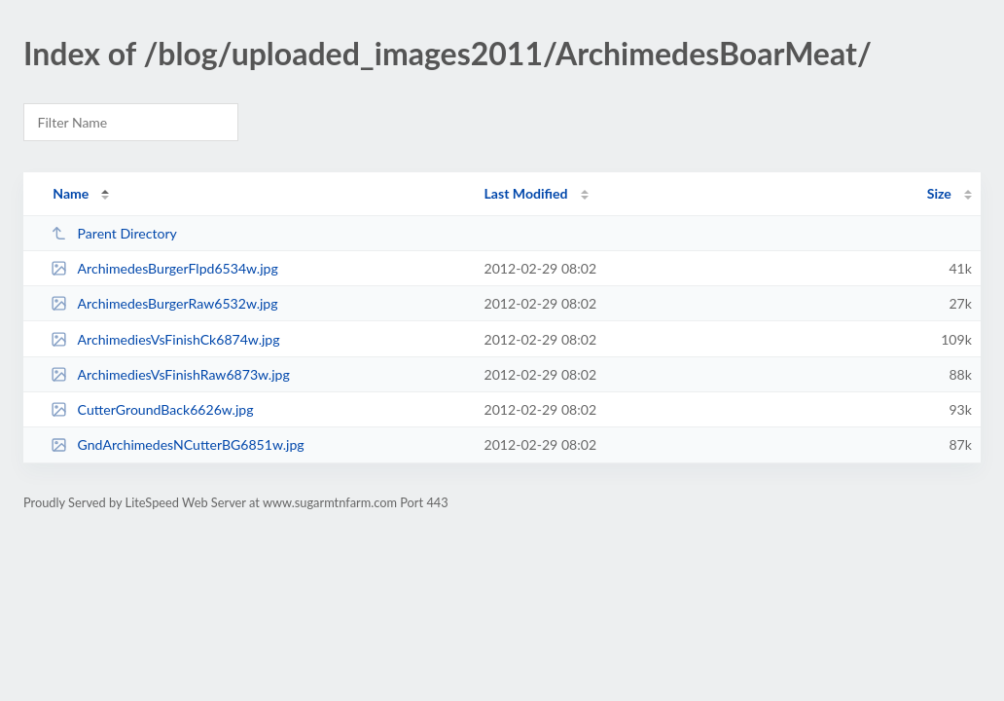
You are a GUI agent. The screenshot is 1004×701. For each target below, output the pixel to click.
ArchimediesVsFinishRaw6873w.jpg (170, 374)
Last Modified (526, 193)
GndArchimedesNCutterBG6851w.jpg (177, 444)
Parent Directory (114, 233)
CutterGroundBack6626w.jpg (152, 409)
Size (939, 193)
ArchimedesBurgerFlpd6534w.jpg (164, 268)
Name (71, 193)
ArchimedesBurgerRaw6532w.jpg (164, 303)
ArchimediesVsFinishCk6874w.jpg (165, 339)
